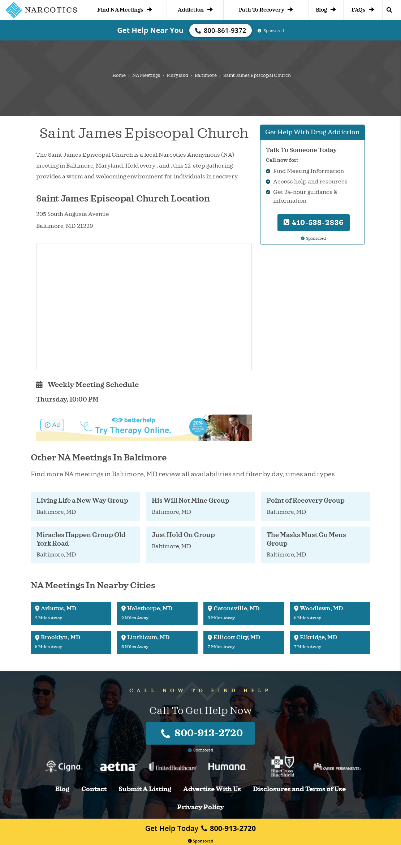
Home (119, 75)
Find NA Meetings (124, 9)
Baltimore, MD (135, 474)
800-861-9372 (220, 30)
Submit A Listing (144, 789)
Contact (94, 789)
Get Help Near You (150, 30)
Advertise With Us (212, 789)
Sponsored (201, 841)
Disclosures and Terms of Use (299, 789)
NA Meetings (146, 75)
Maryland (177, 75)
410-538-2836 (314, 222)
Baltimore (206, 75)
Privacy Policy (200, 807)
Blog (326, 9)
